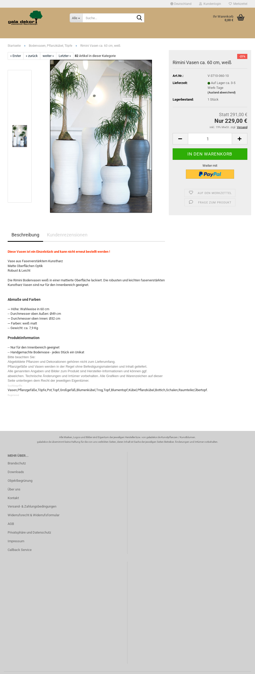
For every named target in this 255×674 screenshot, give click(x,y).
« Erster (15, 56)
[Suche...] (76, 17)
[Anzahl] (210, 139)
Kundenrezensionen (67, 234)
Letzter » (65, 56)
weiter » (48, 56)
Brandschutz (17, 463)
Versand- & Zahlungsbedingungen (32, 506)
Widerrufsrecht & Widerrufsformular (33, 515)
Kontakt (13, 498)
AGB (11, 524)
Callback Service (20, 550)
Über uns (14, 489)
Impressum (16, 541)
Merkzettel (238, 4)
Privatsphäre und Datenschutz (29, 532)
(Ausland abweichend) (222, 92)
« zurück (32, 56)
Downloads (16, 472)
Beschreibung (25, 234)
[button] (181, 4)
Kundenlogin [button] (210, 4)
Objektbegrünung (20, 481)
